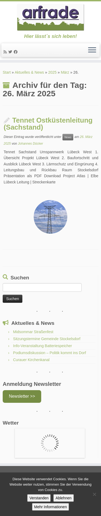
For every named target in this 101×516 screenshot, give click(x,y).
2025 (52, 72)
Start (7, 72)
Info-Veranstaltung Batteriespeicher (42, 346)
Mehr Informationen (50, 507)
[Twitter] (11, 52)
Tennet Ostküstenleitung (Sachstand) (48, 123)
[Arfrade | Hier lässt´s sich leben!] (50, 17)
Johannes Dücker (30, 143)
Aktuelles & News (29, 72)
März (65, 72)
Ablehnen (63, 498)
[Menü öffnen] (92, 50)
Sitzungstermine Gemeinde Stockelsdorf (47, 339)
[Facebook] (16, 52)
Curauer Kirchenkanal (31, 360)
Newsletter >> (22, 396)
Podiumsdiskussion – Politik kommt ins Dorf (49, 353)
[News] (6, 52)
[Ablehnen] (94, 494)
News (67, 137)
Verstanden (38, 498)
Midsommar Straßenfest (33, 332)
